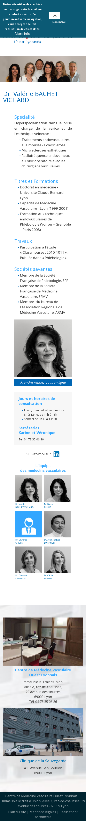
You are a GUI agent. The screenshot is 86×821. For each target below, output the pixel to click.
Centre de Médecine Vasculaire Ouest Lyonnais (43, 672)
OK (54, 15)
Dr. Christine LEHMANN (28, 563)
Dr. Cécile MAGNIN (57, 563)
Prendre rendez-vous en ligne (43, 382)
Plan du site (17, 812)
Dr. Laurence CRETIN (28, 527)
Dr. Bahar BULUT (57, 492)
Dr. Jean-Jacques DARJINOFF (57, 527)
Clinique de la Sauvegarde (43, 760)
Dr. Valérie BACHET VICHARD (28, 492)
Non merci (59, 22)
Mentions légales (43, 812)
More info (22, 34)
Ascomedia (43, 817)
